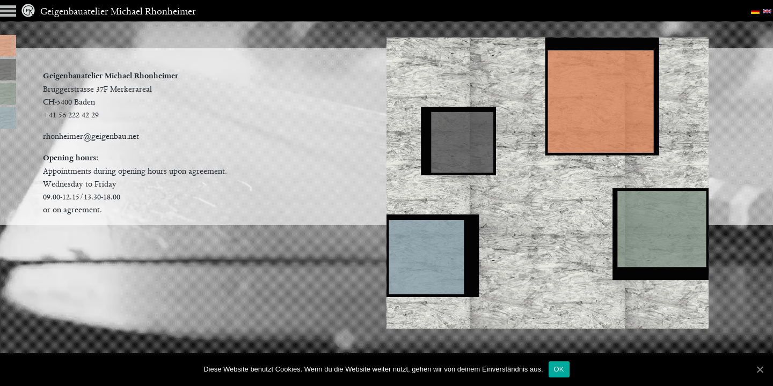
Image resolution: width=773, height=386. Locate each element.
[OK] (759, 369)
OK (559, 369)
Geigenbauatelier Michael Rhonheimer (108, 12)
